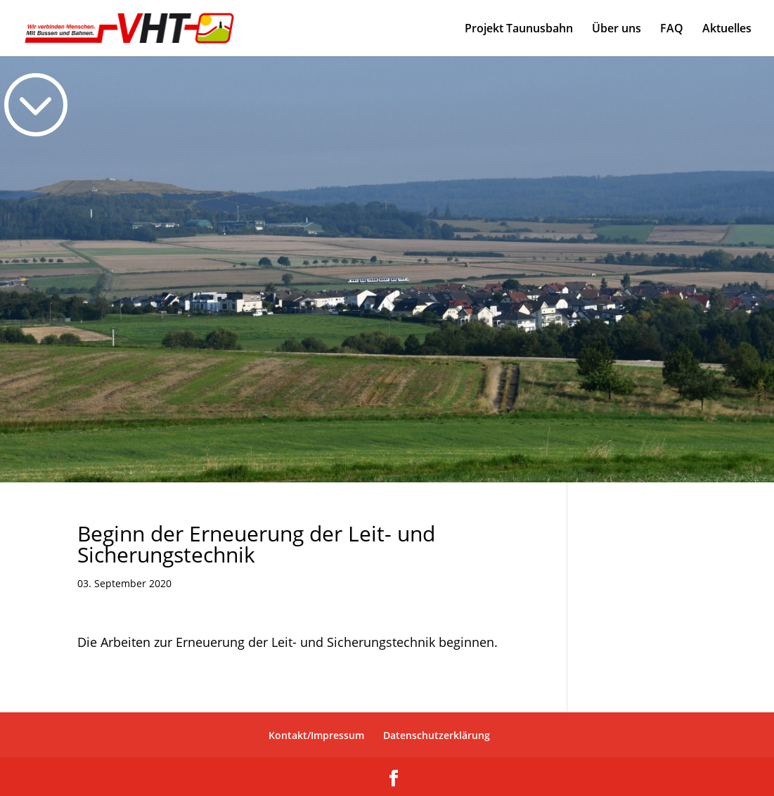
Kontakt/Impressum (316, 735)
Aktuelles (727, 29)
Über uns (616, 29)
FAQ (671, 29)
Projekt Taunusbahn (519, 29)
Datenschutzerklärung (436, 735)
